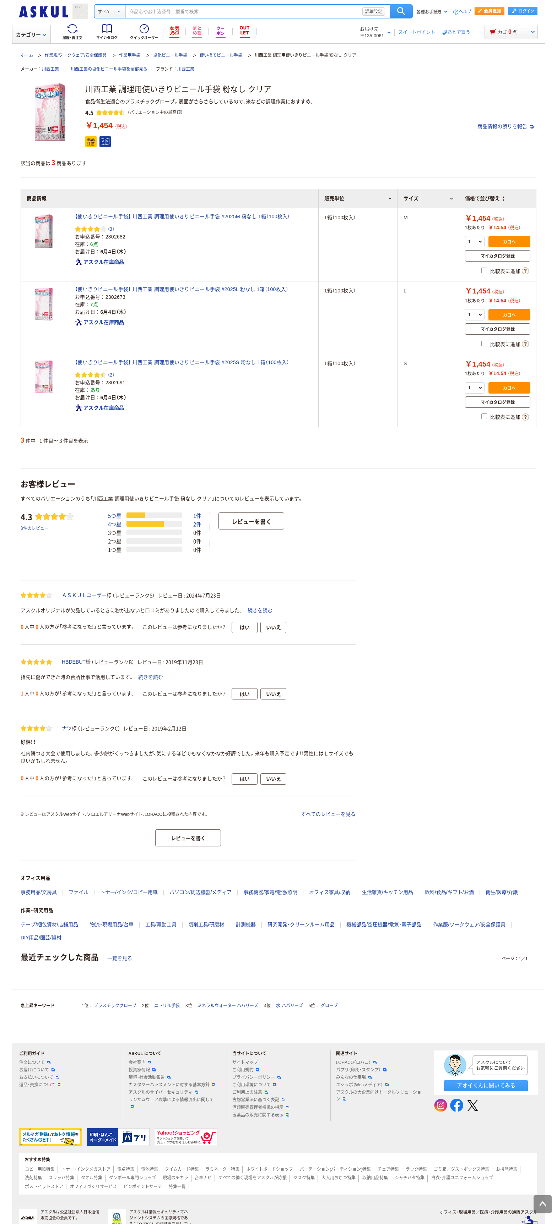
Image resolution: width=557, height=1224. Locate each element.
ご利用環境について (254, 1084)
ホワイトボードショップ (269, 1169)
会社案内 (140, 1062)
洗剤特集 (33, 1177)
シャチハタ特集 (409, 1177)
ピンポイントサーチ (143, 1186)
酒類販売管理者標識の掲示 (260, 1107)
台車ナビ (203, 1177)
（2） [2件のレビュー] (111, 375)
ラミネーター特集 (222, 1169)
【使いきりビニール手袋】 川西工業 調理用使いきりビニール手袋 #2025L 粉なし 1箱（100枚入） (181, 289)
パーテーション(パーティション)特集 (335, 1169)
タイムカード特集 (182, 1169)
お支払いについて (39, 1077)
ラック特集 (416, 1169)
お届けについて (37, 1069)
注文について (34, 1062)
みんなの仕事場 (354, 1077)
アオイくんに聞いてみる (486, 1085)
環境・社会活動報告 (150, 1077)
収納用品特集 (375, 1177)
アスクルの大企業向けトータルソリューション (378, 1096)
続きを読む (260, 610)
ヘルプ (465, 12)
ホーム (27, 55)
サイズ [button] (428, 198)
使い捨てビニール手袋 (221, 55)
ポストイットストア (44, 1186)
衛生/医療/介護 (502, 892)
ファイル (78, 892)
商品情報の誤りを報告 (505, 126)
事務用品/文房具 (39, 892)
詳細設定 (373, 11)
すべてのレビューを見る (328, 814)
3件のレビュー (35, 528)
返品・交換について (40, 1084)
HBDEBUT (74, 662)
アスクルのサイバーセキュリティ (163, 1092)
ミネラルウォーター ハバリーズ (228, 1005)
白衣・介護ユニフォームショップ (462, 1177)
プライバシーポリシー (256, 1077)
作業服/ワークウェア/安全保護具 (76, 55)
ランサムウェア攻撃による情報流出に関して (171, 1102)
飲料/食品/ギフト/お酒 (449, 892)
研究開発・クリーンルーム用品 (301, 924)
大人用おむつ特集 (338, 1177)
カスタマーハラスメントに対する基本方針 (172, 1084)
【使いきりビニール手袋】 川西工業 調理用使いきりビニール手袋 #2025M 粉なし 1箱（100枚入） (182, 216)
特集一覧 (177, 1186)
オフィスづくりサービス (93, 1186)
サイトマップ (245, 1062)
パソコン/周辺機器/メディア (200, 892)
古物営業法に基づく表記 (258, 1099)
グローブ (329, 1005)
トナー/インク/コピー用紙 (129, 892)
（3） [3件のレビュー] (111, 229)
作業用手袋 (129, 55)
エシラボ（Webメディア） (362, 1084)
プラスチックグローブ (115, 1005)
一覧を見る (119, 958)
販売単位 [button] (358, 198)
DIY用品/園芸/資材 (41, 937)
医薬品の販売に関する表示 (260, 1115)
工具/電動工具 (161, 924)
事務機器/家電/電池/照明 (270, 892)
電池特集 (149, 1169)
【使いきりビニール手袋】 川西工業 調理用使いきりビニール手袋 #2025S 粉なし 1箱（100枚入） (182, 362)
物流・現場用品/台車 (112, 924)
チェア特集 (388, 1169)
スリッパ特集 (61, 1177)
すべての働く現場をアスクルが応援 (252, 1177)
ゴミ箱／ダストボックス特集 (461, 1169)
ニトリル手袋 (167, 1005)
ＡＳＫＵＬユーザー (84, 595)
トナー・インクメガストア (85, 1169)
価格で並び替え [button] (484, 198)
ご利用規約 (245, 1069)
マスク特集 (304, 1177)
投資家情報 (142, 1069)
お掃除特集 (506, 1169)
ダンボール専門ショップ (132, 1177)
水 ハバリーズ (289, 1005)
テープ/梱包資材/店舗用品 (49, 924)
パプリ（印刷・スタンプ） (361, 1069)
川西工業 (50, 69)
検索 (401, 11)
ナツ (67, 728)
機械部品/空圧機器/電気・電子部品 (383, 924)
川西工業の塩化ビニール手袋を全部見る (109, 69)
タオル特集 (91, 1177)
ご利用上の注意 (250, 1092)
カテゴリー (31, 35)
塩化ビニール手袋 (170, 55)
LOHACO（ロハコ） (356, 1062)
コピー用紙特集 (40, 1169)
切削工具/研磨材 (206, 924)
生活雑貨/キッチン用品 (387, 892)
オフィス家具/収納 (329, 892)
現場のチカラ (175, 1177)
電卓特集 (125, 1169)
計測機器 (246, 924)
